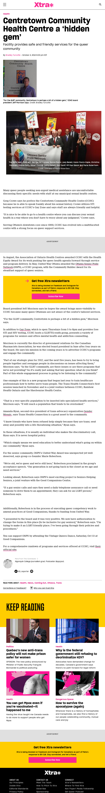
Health (23, 583)
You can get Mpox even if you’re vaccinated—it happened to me (24, 706)
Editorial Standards (18, 789)
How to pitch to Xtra (46, 786)
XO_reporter (23, 571)
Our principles (16, 782)
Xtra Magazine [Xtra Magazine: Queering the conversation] (44, 4)
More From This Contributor (25, 559)
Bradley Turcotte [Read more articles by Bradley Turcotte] (13, 55)
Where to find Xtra (74, 786)
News (30, 583)
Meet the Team (43, 782)
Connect (69, 780)
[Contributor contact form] (32, 571)
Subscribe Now (55, 296)
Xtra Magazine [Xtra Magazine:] (52, 772)
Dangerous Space (64, 699)
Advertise (41, 789)
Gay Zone (24, 329)
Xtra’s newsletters (74, 782)
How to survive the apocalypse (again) (70, 704)
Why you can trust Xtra (42, 588)
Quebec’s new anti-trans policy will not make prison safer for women (26, 654)
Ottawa (51, 583)
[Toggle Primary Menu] (4, 5)
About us (14, 780)
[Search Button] (100, 4)
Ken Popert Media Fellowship (79, 789)
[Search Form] (100, 5)
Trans (59, 583)
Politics (10, 646)
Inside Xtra (15, 786)
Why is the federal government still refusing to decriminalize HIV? (76, 654)
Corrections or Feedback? (14, 588)
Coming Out (40, 583)
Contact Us (42, 780)
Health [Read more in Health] (6, 14)
